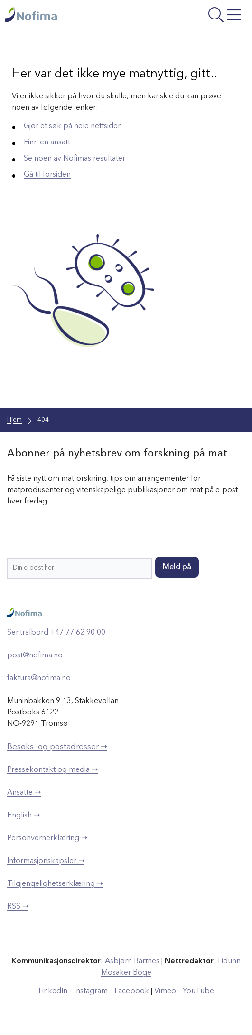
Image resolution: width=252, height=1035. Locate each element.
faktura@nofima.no (39, 678)
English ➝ (23, 815)
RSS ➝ (17, 907)
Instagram (91, 991)
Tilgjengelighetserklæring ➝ (55, 884)
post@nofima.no (35, 655)
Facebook (131, 991)
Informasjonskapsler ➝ (45, 861)
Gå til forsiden (47, 175)
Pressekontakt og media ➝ (52, 770)
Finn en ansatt (47, 142)
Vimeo (165, 991)
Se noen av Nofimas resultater (74, 158)
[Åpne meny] (201, 16)
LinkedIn (52, 991)
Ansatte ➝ (24, 793)
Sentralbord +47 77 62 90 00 (56, 632)
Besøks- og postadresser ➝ (57, 747)
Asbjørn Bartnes (132, 961)
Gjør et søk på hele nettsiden (73, 126)
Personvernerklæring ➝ (47, 838)
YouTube (198, 991)
